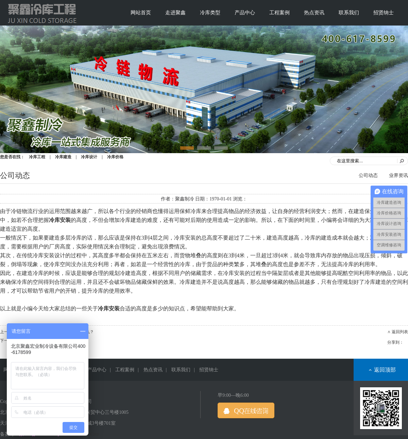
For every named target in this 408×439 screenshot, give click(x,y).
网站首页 (141, 12)
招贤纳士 (383, 12)
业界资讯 (398, 175)
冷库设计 (89, 157)
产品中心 (245, 12)
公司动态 (368, 175)
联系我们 (349, 12)
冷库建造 (63, 157)
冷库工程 (37, 157)
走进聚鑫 (175, 12)
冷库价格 (115, 157)
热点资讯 (314, 12)
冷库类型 (210, 12)
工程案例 (279, 12)
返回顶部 (385, 370)
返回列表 (400, 331)
